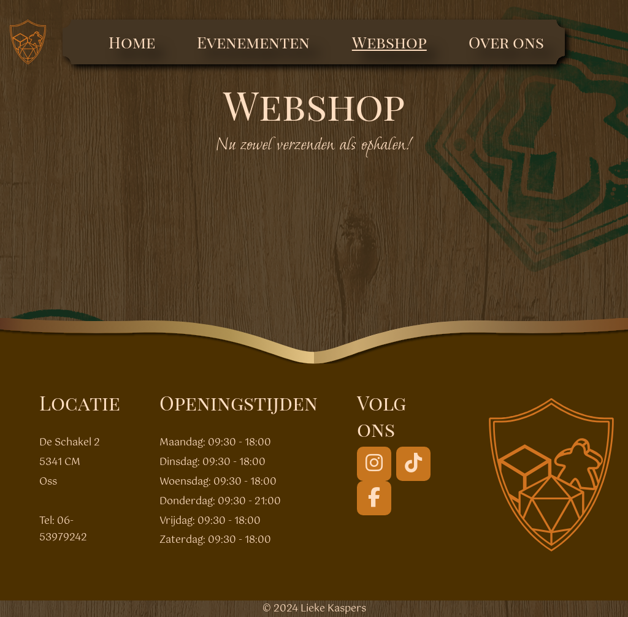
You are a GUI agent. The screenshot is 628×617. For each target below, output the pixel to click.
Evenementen (253, 42)
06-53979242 (63, 529)
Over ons (506, 42)
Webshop (389, 42)
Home (132, 42)
